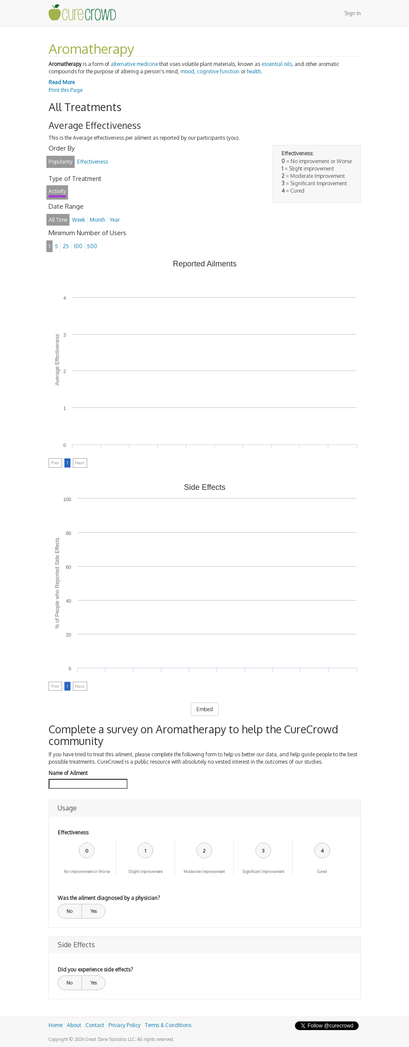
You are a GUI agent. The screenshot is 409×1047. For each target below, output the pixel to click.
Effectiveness (73, 832)
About (74, 1025)
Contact (94, 1025)
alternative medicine (134, 64)
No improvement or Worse (87, 871)
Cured (322, 871)
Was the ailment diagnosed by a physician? (109, 898)
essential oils (277, 64)
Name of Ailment (68, 773)
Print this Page (65, 90)
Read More (62, 82)
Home (55, 1025)
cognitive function (218, 71)
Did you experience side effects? (95, 969)
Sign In (352, 13)
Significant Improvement (263, 871)
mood (187, 71)
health (254, 71)
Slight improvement (145, 871)
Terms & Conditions (168, 1025)
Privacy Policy (124, 1025)
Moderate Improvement (204, 871)
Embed (204, 709)
